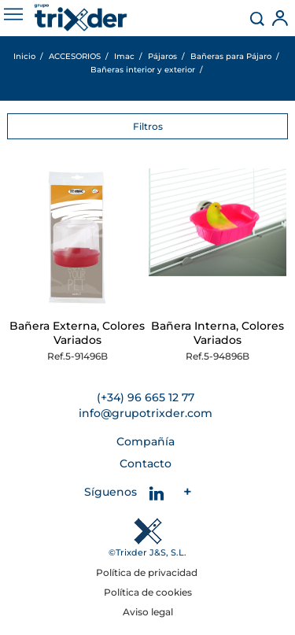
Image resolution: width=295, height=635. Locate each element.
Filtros (148, 126)
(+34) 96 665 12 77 (145, 397)
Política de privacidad (148, 572)
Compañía (145, 441)
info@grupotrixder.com (145, 413)
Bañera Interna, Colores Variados (217, 333)
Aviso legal (148, 612)
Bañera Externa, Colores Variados (77, 333)
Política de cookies (148, 592)
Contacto (145, 463)
